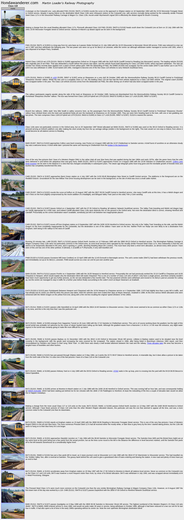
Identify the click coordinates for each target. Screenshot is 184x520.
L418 (55, 78)
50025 (34, 391)
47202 (115, 371)
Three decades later (155, 343)
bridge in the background (118, 145)
